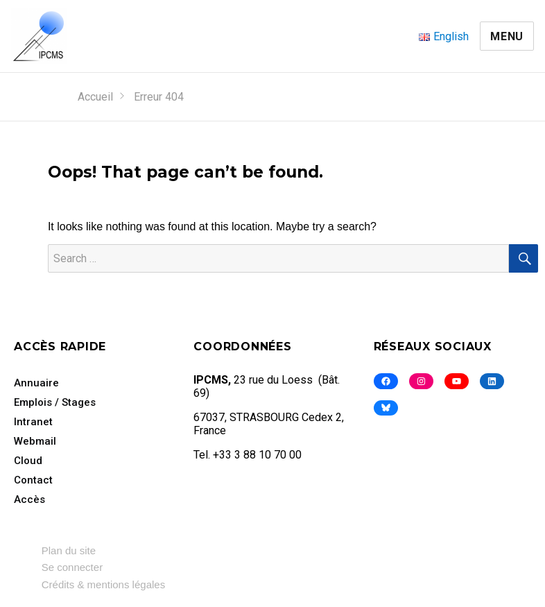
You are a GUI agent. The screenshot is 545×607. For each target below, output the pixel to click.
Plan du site (69, 550)
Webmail (35, 441)
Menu (507, 36)
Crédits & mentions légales (103, 584)
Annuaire (36, 383)
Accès (29, 499)
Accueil (95, 96)
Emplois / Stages (55, 402)
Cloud (28, 460)
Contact (33, 480)
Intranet (33, 422)
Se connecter (72, 567)
